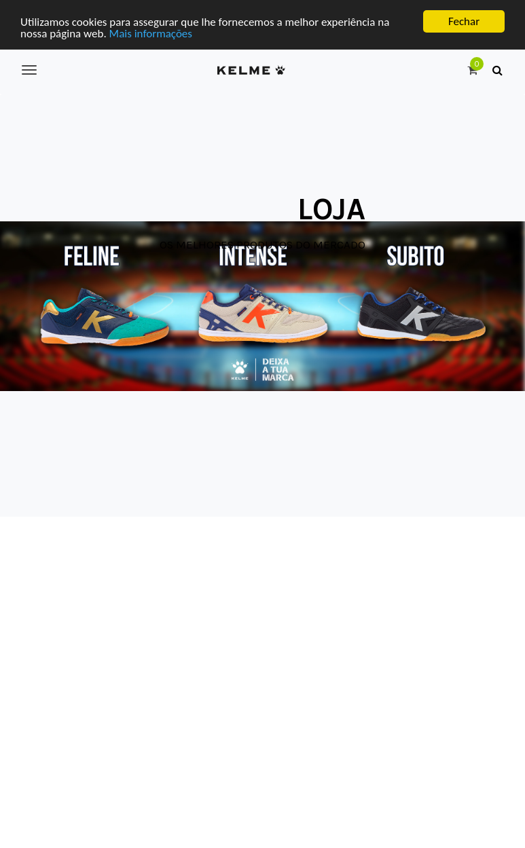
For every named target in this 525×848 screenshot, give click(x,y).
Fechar (463, 21)
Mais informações (150, 33)
